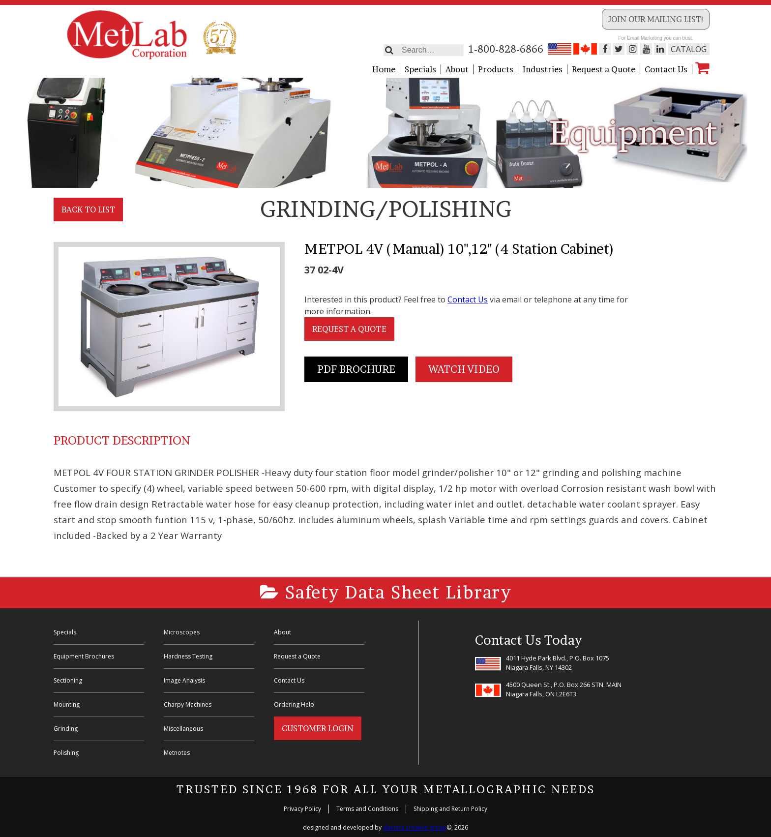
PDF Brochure (356, 369)
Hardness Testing (188, 656)
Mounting (67, 704)
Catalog (689, 49)
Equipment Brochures (84, 656)
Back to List (88, 209)
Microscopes (182, 632)
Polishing (66, 752)
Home (383, 69)
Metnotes (177, 752)
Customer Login (318, 728)
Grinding (66, 728)
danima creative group (414, 827)
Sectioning (68, 680)
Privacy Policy (302, 809)
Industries (543, 69)
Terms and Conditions (367, 809)
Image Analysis (184, 680)
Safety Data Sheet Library (385, 592)
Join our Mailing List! (655, 19)
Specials (420, 69)
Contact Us (666, 69)
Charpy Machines (187, 704)
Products (495, 69)
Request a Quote (603, 69)
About (457, 69)
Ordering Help (294, 704)
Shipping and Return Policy (450, 809)
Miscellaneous (183, 728)
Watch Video (464, 369)
